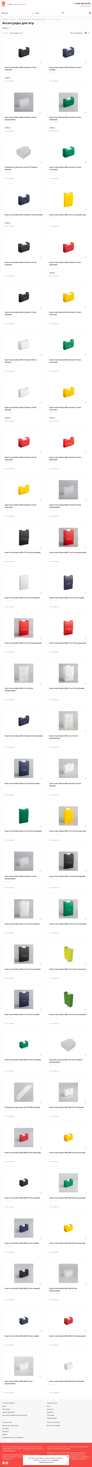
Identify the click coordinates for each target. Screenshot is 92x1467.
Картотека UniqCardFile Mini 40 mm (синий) (22, 1336)
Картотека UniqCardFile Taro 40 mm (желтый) (67, 831)
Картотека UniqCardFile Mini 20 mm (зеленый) (67, 1198)
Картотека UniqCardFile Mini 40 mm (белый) (66, 1381)
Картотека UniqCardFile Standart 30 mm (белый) (20, 408)
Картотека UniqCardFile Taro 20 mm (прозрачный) (19, 689)
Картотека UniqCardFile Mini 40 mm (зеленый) (23, 1060)
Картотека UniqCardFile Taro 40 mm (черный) (23, 969)
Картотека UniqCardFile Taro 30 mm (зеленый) (67, 1014)
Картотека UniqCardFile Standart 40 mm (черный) (20, 263)
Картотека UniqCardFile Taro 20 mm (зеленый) (23, 831)
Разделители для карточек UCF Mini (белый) (22, 1107)
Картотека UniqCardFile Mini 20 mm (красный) (23, 1153)
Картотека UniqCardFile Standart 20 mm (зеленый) (65, 361)
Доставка (5, 1428)
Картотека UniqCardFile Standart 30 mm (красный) (65, 263)
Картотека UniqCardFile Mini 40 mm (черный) (22, 1198)
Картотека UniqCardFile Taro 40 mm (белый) (67, 688)
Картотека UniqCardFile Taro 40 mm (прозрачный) (63, 737)
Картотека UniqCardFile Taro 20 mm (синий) (66, 598)
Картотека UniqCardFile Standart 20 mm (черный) (20, 313)
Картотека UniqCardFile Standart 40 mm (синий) (65, 68)
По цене (5, 33)
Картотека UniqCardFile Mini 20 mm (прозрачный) (18, 1382)
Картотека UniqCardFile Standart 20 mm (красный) (65, 458)
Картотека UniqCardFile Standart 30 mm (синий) (24, 215)
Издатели (50, 1412)
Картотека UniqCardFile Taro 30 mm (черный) (67, 876)
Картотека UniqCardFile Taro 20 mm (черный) (23, 552)
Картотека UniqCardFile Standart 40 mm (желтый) (65, 313)
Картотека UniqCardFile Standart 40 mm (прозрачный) (20, 877)
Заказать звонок (85, 6)
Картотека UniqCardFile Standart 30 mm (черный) (20, 68)
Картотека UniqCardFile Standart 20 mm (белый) (65, 784)
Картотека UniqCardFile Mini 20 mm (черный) (22, 1288)
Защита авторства (8, 1412)
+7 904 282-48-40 (82, 3)
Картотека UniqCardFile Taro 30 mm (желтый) (67, 969)
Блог (48, 1406)
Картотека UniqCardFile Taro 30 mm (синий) (22, 1014)
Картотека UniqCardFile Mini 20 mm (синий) (22, 1243)
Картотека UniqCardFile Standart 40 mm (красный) (20, 458)
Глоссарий (50, 1415)
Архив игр (50, 1409)
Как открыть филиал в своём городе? (14, 1415)
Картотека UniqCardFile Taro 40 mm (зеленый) (67, 924)
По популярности (17, 33)
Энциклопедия (52, 1418)
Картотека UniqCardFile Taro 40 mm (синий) (22, 783)
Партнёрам (6, 1409)
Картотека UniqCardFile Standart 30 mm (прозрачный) (20, 118)
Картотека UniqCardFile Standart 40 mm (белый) (20, 361)
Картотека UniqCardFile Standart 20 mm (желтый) (20, 506)
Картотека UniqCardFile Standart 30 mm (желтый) (65, 408)
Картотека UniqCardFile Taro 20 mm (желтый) (67, 215)
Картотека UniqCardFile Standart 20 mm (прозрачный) (65, 506)
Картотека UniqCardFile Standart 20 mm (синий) (24, 736)
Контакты (5, 1431)
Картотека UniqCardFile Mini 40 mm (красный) (67, 1336)
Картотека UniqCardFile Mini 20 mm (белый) (66, 1107)
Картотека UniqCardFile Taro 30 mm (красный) (23, 643)
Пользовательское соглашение (12, 1437)
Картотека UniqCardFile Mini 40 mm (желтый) (67, 1153)
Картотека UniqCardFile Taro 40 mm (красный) (67, 552)
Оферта (4, 1434)
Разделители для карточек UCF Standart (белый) (21, 168)
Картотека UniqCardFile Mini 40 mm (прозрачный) (63, 1289)
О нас (4, 1406)
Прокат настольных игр (10, 1425)
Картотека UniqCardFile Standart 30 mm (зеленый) (65, 118)
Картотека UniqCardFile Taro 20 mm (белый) (22, 598)
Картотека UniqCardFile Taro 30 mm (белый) (22, 924)
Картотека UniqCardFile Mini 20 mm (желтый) (67, 1243)
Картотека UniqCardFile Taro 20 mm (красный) (67, 643)
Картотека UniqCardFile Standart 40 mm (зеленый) (65, 168)
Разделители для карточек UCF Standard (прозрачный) (65, 1061)
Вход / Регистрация (53, 1425)
